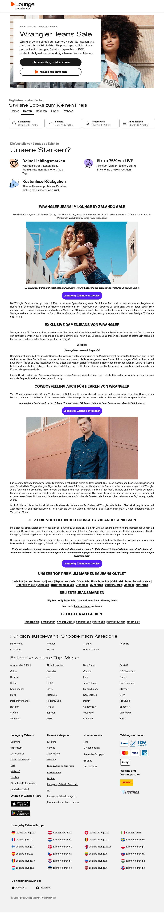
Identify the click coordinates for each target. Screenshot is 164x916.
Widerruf (15, 771)
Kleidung (51, 742)
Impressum (16, 747)
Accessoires (53, 753)
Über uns (15, 742)
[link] (27, 123)
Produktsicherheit (20, 789)
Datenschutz (17, 753)
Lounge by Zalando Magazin (61, 796)
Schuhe (51, 747)
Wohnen (51, 759)
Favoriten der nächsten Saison (63, 802)
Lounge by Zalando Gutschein (62, 784)
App (49, 790)
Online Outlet (54, 772)
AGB (13, 765)
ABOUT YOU (90, 766)
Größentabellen (92, 747)
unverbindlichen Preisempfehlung (41, 898)
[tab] (15, 111)
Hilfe (86, 742)
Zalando (88, 760)
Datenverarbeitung (20, 759)
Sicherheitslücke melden (23, 783)
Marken (51, 778)
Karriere (15, 777)
